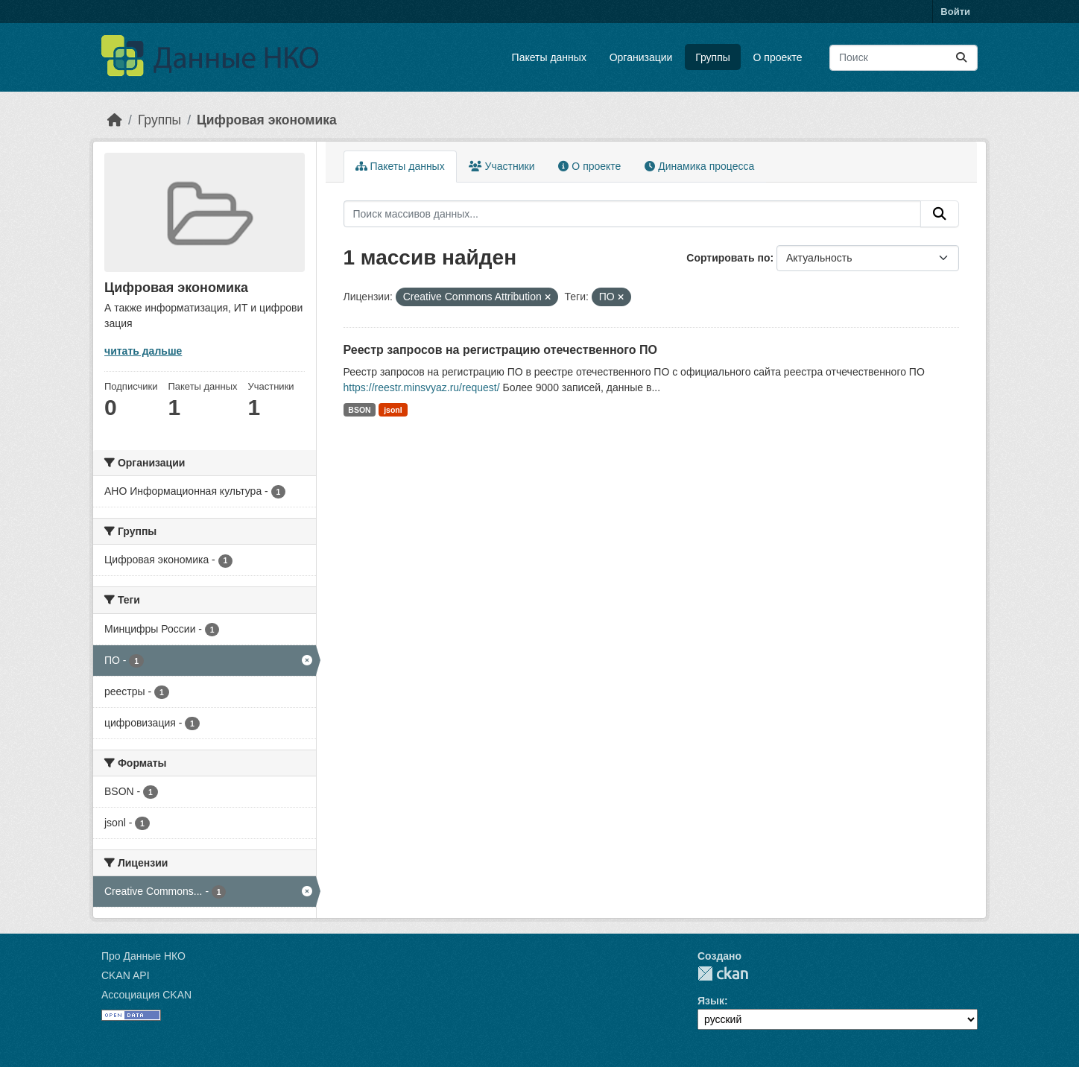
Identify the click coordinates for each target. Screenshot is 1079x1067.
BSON (359, 409)
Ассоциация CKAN (146, 995)
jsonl (393, 409)
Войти (955, 11)
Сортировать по (728, 258)
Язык (710, 1001)
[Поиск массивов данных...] (903, 58)
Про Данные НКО (143, 956)
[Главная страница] (114, 120)
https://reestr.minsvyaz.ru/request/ (422, 387)
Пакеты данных (549, 57)
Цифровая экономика (267, 120)
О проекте (778, 57)
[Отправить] (961, 58)
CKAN (722, 973)
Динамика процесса (699, 166)
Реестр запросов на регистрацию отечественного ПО (500, 349)
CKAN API (125, 975)
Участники (502, 166)
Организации (641, 57)
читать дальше (143, 351)
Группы (712, 57)
